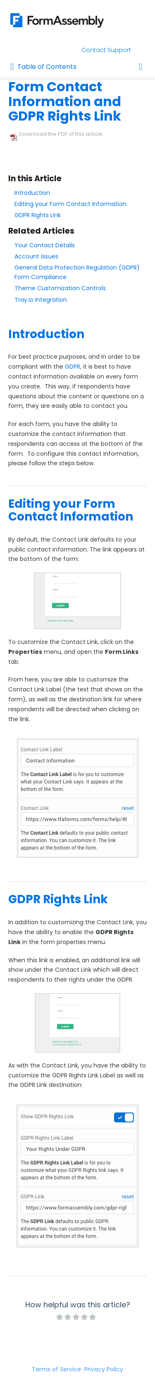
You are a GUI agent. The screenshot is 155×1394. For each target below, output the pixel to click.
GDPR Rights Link (37, 215)
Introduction (32, 193)
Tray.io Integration (40, 300)
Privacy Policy (103, 1369)
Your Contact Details (44, 245)
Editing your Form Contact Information (70, 204)
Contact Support (106, 50)
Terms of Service (56, 1369)
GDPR (72, 366)
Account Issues (36, 256)
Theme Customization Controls (60, 288)
